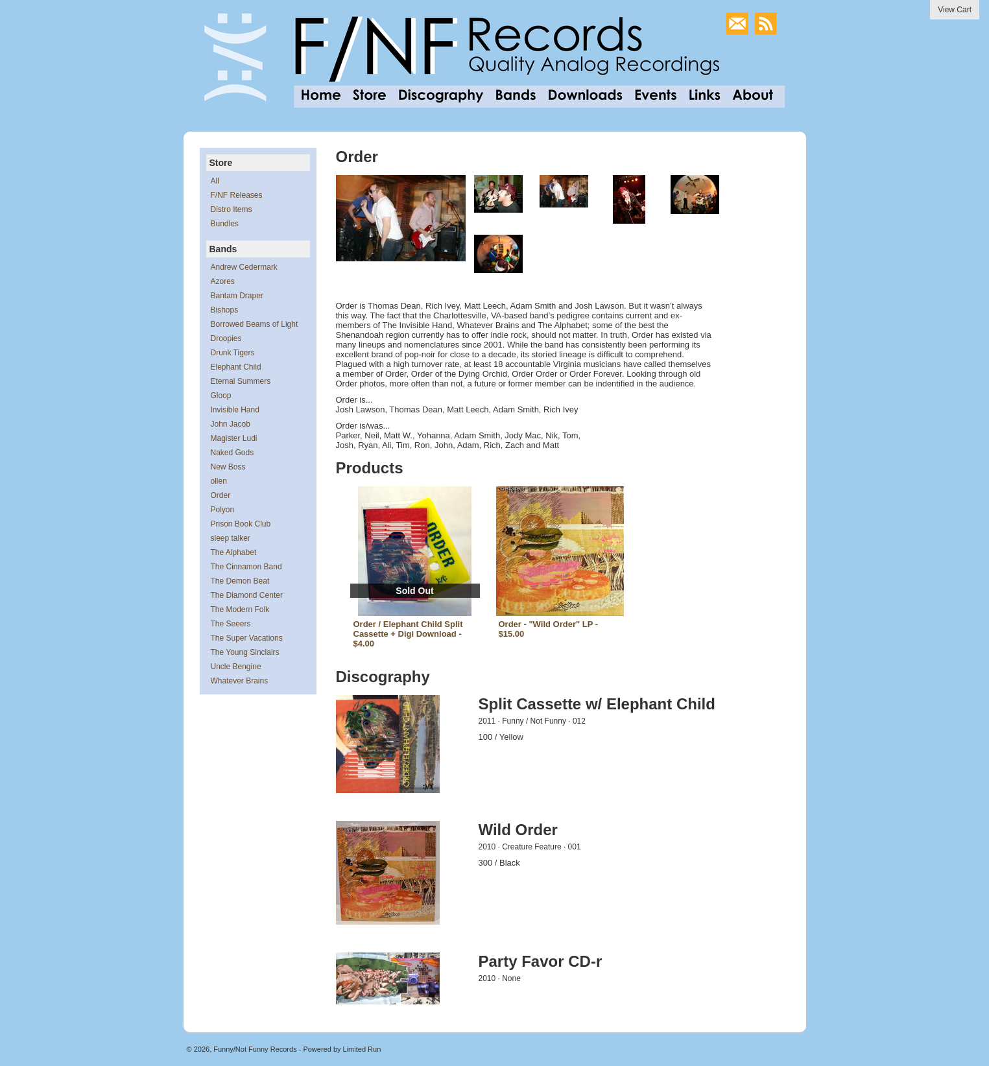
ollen (219, 481)
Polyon (223, 509)
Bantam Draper (237, 295)
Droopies (226, 338)
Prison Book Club (241, 523)
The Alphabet (234, 552)
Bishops (225, 309)
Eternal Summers (241, 381)
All (215, 180)
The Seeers (231, 623)
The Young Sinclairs (245, 652)
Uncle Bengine (236, 666)
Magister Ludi (234, 438)
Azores (223, 281)
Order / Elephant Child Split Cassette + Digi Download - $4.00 (408, 633)
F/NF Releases (237, 195)
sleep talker (230, 538)
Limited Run (362, 1049)
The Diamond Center (247, 595)
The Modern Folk (240, 609)
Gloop (221, 395)
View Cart (954, 9)
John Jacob (230, 424)
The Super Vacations (247, 638)
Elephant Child (236, 367)
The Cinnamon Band (246, 566)
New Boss (228, 466)
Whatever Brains (239, 680)
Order (221, 495)
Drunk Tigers (233, 352)
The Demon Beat (240, 581)
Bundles (225, 223)
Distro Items (231, 209)
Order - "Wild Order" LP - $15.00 (549, 629)
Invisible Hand (235, 409)
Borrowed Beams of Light (254, 324)
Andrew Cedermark (244, 267)
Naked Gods (232, 452)
